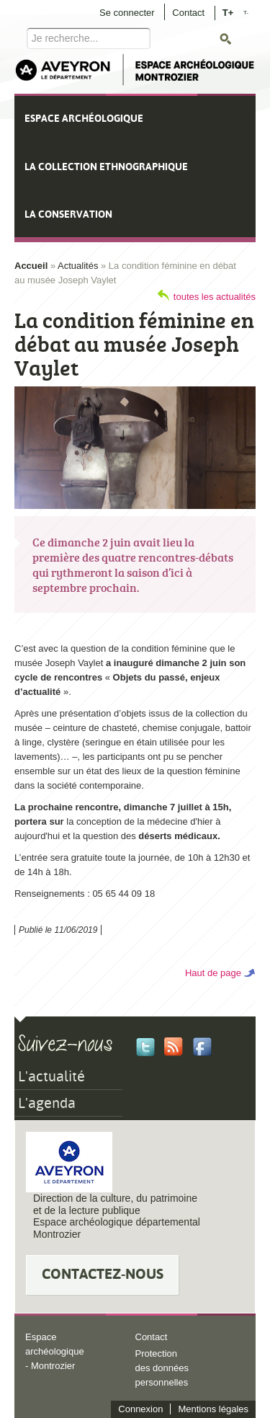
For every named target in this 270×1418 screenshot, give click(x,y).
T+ (228, 12)
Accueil (31, 265)
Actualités (78, 265)
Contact (188, 12)
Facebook (202, 1046)
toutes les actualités (215, 296)
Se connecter (127, 12)
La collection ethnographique (106, 166)
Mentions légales (213, 1409)
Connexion (140, 1409)
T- (245, 12)
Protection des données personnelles (162, 1368)
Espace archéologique (83, 118)
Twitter (145, 1046)
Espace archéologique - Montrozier (54, 1351)
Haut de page (213, 972)
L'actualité (51, 1076)
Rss (173, 1046)
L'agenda (47, 1103)
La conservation (68, 214)
